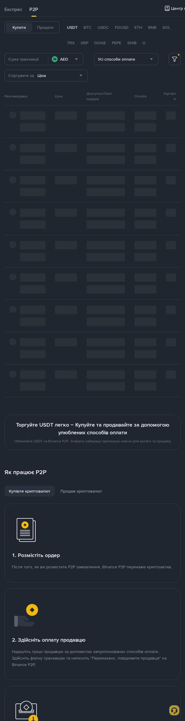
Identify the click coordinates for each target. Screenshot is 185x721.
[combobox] (65, 59)
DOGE (100, 42)
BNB (152, 27)
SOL (166, 27)
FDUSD (121, 27)
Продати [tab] (45, 27)
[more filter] (175, 59)
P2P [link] (33, 9)
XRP (84, 42)
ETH (138, 27)
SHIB (132, 42)
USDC (103, 27)
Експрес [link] (13, 9)
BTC (88, 27)
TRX (71, 42)
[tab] (13, 9)
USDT (72, 27)
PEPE (116, 42)
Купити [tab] (19, 27)
